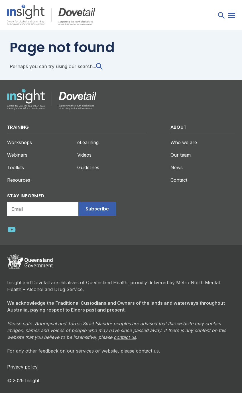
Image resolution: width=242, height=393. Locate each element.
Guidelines (88, 167)
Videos (84, 155)
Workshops (19, 142)
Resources (18, 180)
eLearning (88, 142)
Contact (178, 180)
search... (90, 66)
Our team (180, 155)
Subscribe (97, 209)
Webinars (17, 155)
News (176, 167)
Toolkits (15, 167)
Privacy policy (22, 367)
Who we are (183, 142)
